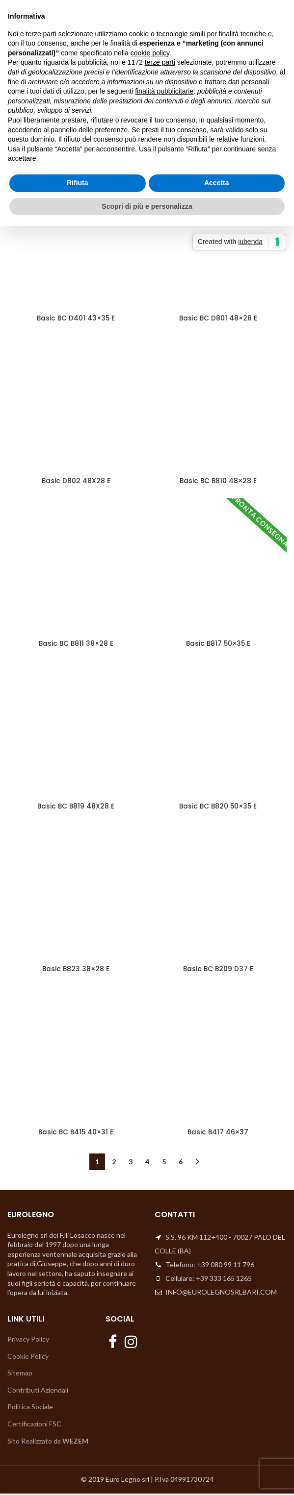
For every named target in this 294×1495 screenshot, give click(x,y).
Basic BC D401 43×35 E (76, 318)
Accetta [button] (216, 183)
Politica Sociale (30, 1408)
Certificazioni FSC (34, 1425)
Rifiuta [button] (77, 183)
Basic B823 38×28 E (76, 970)
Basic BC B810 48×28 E (218, 481)
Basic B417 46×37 (218, 1133)
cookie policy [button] (150, 53)
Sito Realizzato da (47, 1442)
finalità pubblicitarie (164, 91)
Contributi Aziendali (37, 1391)
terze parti (160, 62)
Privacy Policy (28, 1340)
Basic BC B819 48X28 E (76, 807)
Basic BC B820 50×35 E (218, 807)
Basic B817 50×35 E (218, 644)
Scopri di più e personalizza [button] (147, 206)
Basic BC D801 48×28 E (218, 318)
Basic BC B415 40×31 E (76, 1133)
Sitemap (19, 1374)
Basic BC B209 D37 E (218, 970)
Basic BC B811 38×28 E (76, 644)
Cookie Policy (28, 1357)
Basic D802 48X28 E (75, 481)
